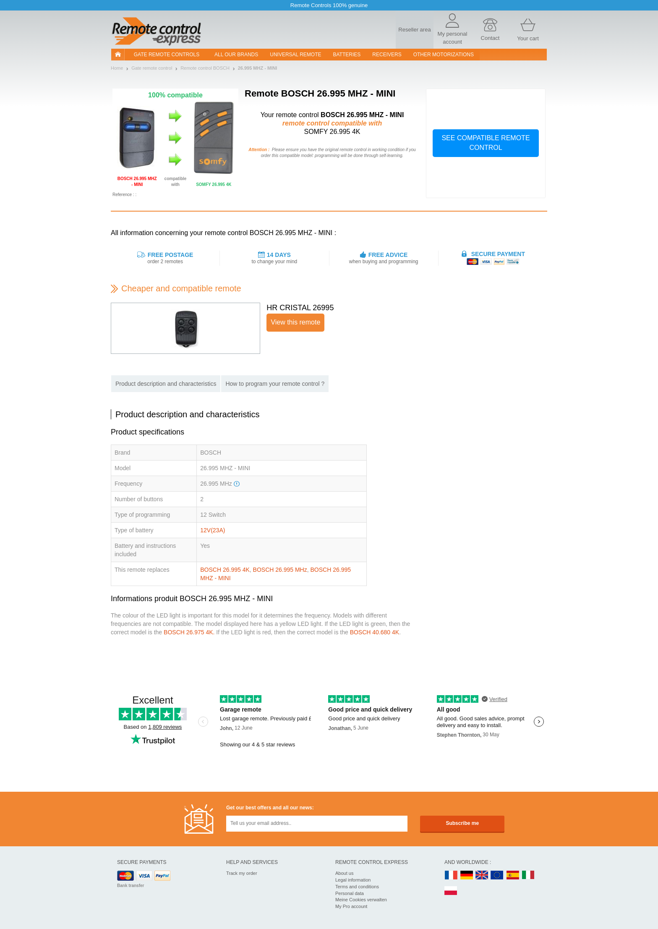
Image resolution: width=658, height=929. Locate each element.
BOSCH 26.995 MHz (280, 569)
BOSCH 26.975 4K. (189, 632)
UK (482, 875)
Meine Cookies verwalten (361, 899)
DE (466, 875)
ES (513, 875)
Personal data (349, 893)
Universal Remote (295, 55)
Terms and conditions (357, 886)
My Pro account (351, 906)
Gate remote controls (166, 55)
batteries (347, 55)
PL (451, 891)
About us (344, 873)
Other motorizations (443, 55)
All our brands (236, 55)
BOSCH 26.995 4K (225, 569)
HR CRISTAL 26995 (300, 308)
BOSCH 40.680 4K (375, 632)
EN (497, 875)
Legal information (353, 879)
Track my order (241, 873)
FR (451, 875)
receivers (386, 55)
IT (528, 875)
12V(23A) (212, 530)
